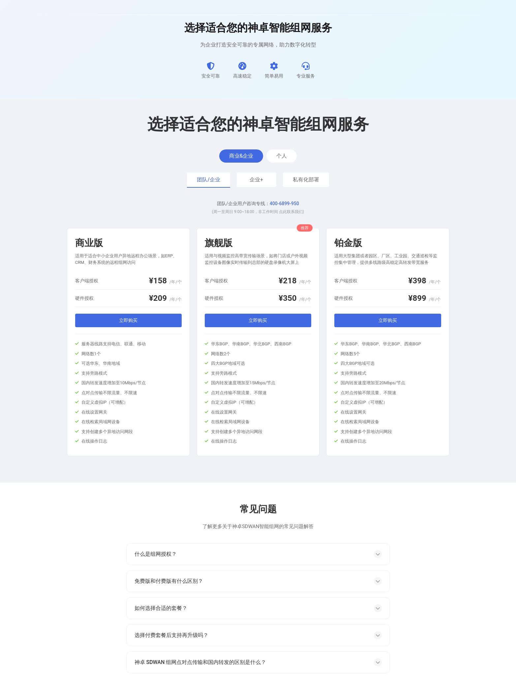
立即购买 (128, 320)
